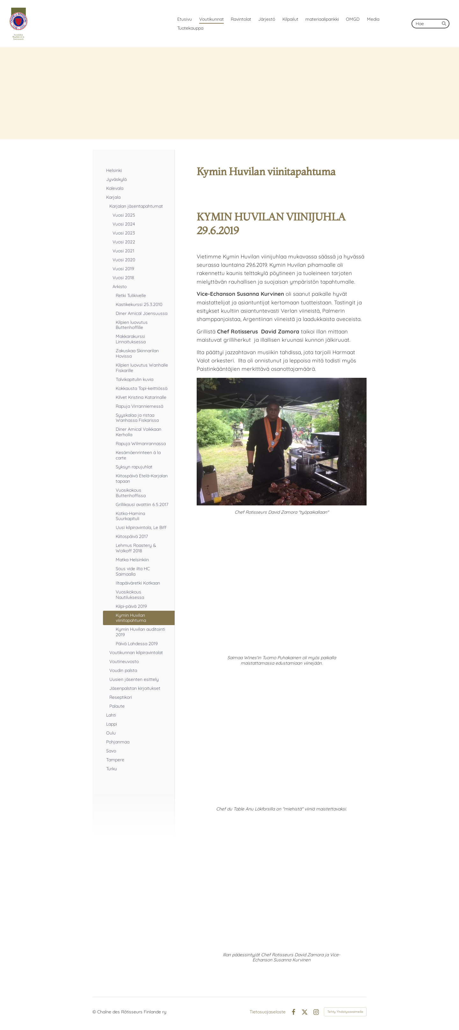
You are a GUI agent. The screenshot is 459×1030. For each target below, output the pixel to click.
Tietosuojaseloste (268, 1012)
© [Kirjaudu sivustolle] (94, 1012)
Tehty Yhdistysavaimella (345, 1012)
